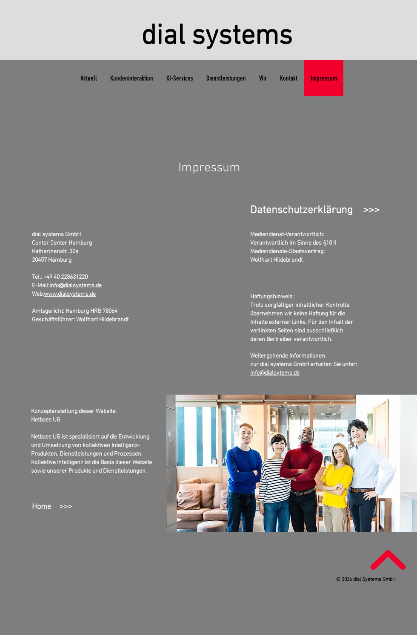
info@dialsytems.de (275, 373)
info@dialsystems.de (75, 285)
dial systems (216, 37)
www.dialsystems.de (70, 294)
